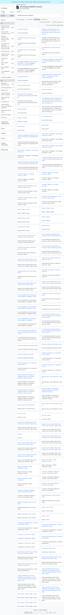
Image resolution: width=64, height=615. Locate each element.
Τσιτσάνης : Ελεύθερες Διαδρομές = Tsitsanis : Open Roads (51, 484)
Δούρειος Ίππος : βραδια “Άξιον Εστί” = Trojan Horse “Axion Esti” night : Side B (27, 260)
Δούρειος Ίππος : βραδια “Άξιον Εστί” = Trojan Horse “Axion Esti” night (27, 283)
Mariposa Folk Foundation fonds (7, 32)
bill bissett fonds (7, 51)
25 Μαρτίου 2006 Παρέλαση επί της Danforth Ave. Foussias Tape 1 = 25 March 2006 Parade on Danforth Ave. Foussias (51, 31)
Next (54, 612)
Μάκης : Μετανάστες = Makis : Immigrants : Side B (25, 467)
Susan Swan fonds (22, 109)
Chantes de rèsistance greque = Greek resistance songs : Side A (27, 186)
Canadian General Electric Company (7, 93)
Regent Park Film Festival (7, 98)
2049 (50, 612)
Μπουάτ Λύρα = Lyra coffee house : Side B (52, 377)
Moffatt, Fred (7, 91)
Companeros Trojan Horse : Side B (26, 534)
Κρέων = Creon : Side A (47, 507)
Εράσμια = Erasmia (22, 117)
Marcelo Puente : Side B (23, 218)
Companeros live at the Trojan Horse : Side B (27, 271)
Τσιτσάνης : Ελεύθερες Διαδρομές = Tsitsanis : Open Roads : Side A (26, 491)
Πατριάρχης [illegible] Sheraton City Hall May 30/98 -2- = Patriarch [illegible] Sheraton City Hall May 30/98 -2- (28, 63)
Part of (3, 20)
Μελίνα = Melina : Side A (24, 209)
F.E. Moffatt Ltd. (7, 102)
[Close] (62, 2)
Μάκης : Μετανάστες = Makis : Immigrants (25, 479)
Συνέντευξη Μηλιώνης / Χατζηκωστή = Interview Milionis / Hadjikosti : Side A (27, 307)
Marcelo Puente (46, 225)
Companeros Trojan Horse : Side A (26, 543)
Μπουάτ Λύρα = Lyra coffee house (26, 405)
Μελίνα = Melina (46, 217)
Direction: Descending (57, 22)
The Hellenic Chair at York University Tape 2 (27, 50)
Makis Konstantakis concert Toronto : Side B (27, 502)
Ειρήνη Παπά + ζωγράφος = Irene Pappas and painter (28, 150)
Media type (4, 150)
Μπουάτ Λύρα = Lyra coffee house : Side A (52, 404)
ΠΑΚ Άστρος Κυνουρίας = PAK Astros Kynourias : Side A (51, 258)
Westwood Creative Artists (7, 111)
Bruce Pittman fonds (47, 116)
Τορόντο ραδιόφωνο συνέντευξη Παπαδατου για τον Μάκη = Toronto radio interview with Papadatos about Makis (51, 589)
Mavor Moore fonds (7, 63)
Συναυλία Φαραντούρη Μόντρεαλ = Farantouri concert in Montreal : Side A (51, 235)
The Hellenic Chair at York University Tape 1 (51, 48)
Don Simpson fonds (7, 59)
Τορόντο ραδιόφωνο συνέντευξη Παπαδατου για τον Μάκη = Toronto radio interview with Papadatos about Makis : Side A (27, 578)
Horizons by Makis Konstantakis (26, 354)
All (1, 23)
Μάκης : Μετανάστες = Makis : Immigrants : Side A (49, 460)
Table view (44, 19)
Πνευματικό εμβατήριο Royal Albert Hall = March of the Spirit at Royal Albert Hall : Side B (28, 136)
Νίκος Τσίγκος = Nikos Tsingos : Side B (27, 594)
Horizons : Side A (22, 413)
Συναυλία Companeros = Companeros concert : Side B (51, 353)
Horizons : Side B (46, 415)
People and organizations (5, 122)
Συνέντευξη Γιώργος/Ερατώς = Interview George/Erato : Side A (52, 525)
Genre (3, 138)
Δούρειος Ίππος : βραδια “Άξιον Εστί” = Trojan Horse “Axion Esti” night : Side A (51, 282)
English (7, 16)
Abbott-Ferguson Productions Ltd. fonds (7, 27)
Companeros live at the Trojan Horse (51, 305)
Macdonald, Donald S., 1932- (7, 84)
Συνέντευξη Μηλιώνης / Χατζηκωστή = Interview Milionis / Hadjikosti (27, 319)
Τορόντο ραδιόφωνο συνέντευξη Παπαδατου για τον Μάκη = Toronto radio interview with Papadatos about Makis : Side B (51, 571)
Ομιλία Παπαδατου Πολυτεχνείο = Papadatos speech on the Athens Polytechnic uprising (50, 390)
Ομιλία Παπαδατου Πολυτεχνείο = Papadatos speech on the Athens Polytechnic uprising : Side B (26, 376)
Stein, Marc (7, 118)
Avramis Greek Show (23, 29)
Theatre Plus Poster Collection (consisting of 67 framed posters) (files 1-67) (28, 95)
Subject (3, 133)
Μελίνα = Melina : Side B (48, 208)
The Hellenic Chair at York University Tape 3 (27, 38)
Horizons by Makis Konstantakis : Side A (52, 344)
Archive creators (6, 77)
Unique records (7, 12)
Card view (37, 19)
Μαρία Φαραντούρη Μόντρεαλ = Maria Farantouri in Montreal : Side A (52, 557)
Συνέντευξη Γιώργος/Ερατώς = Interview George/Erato (52, 537)
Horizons (20, 434)
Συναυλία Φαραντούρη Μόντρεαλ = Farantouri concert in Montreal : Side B (51, 246)
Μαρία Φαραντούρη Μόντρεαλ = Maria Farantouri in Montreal (27, 564)
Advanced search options (25, 15)
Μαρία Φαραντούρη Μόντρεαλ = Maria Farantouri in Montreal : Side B (27, 552)
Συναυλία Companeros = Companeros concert (51, 365)
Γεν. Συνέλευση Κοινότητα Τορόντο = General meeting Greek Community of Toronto (27, 332)
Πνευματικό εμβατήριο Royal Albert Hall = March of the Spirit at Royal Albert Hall (28, 162)
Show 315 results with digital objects (54, 25)
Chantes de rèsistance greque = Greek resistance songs (27, 198)
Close (24, 4)
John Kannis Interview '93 (24, 85)
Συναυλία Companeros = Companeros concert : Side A (27, 363)
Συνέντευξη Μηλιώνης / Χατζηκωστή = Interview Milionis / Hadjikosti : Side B (27, 295)
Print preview (20, 19)
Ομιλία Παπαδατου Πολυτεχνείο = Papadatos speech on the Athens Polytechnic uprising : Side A (26, 391)
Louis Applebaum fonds (7, 72)
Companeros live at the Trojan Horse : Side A (51, 294)
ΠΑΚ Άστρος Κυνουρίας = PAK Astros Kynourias (51, 270)
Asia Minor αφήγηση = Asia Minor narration (50, 185)
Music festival (45, 125)
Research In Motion (7, 115)
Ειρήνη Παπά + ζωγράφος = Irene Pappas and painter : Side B (52, 134)
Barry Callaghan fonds (7, 67)
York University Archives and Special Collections (7, 106)
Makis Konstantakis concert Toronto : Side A (51, 496)
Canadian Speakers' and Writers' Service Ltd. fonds (7, 38)
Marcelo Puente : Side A (23, 227)
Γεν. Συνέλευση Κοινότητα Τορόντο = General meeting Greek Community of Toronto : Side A (51, 330)
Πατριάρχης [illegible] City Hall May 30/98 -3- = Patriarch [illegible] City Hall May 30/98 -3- (52, 61)
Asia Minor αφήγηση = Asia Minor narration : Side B (50, 173)
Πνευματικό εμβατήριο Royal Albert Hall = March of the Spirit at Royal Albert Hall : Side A (52, 159)
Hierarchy (29, 19)
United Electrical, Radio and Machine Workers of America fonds (7, 46)
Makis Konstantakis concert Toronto (27, 514)
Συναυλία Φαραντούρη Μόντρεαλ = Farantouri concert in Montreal (27, 236)
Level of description (4, 144)
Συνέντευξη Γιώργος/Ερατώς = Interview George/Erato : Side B (28, 523)
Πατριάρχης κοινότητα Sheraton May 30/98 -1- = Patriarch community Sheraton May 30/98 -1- (51, 76)
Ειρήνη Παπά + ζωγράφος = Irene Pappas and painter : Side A (52, 146)
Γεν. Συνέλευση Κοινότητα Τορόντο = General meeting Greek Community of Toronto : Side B (51, 315)
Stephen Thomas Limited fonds (7, 54)
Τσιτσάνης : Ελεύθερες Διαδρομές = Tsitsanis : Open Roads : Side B (51, 472)
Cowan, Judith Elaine (7, 88)
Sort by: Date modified (45, 22)
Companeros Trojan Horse (48, 548)
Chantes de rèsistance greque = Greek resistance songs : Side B (51, 197)
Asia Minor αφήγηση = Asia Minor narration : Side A (26, 174)
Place (2, 128)
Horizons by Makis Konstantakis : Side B (28, 345)
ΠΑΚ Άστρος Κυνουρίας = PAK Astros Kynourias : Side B (27, 248)
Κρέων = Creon (45, 516)
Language (4, 8)
